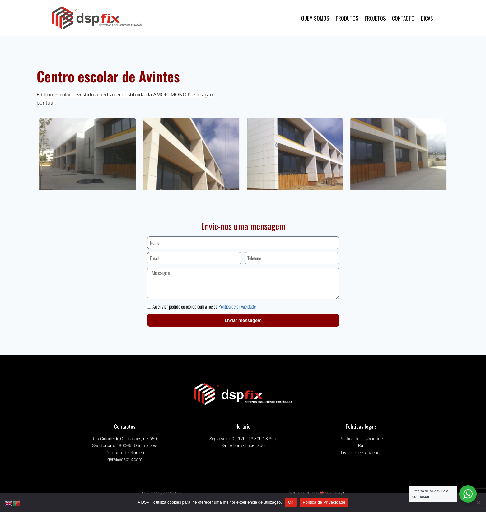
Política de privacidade (237, 306)
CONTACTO (403, 18)
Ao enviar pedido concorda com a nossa (204, 306)
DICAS (427, 18)
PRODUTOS (347, 18)
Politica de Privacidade (324, 502)
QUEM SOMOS (315, 18)
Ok (290, 502)
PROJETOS (375, 18)
